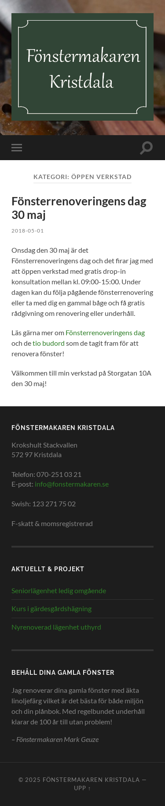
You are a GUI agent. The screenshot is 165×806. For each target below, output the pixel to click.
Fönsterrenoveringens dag (105, 332)
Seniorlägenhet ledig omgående (58, 590)
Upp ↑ (82, 788)
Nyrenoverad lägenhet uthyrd (56, 627)
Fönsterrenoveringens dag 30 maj (78, 208)
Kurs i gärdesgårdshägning (51, 608)
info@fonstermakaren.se (72, 484)
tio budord (49, 343)
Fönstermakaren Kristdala (91, 779)
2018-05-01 (27, 230)
